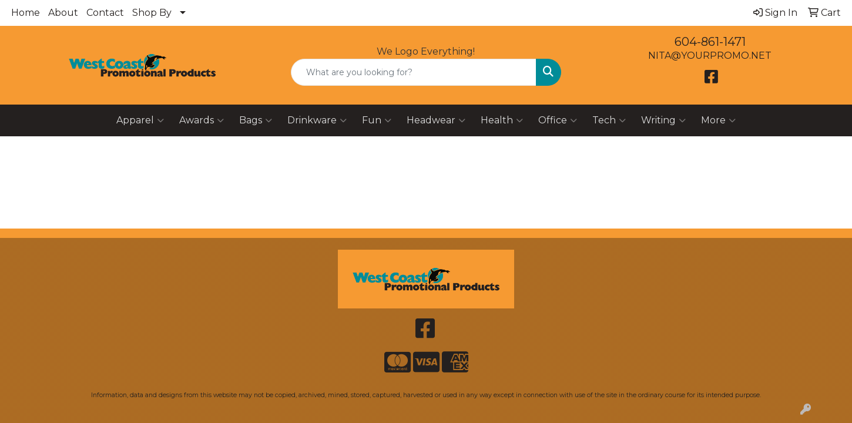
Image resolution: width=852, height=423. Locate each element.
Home (25, 12)
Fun (376, 120)
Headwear (436, 120)
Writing (663, 120)
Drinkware (317, 120)
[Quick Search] (413, 72)
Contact (105, 12)
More (718, 120)
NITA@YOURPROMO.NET (710, 55)
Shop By (152, 12)
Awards (201, 120)
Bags (255, 120)
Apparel (140, 120)
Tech (609, 120)
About (63, 12)
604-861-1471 (710, 42)
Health (502, 120)
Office (557, 120)
